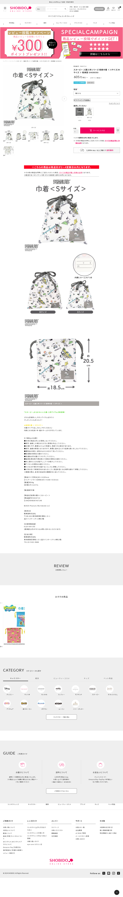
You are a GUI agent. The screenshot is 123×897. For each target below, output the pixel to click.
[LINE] (108, 892)
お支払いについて (9, 849)
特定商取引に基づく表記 (108, 852)
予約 (71, 7)
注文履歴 (54, 855)
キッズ (95, 25)
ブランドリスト (78, 25)
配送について (7, 852)
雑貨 (44, 25)
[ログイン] (108, 8)
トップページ (6, 65)
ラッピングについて (114, 107)
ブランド (83, 823)
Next (64, 103)
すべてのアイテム (38, 18)
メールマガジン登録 (82, 855)
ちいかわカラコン (82, 9)
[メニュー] (5, 9)
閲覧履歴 (54, 852)
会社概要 (79, 849)
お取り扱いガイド (33, 860)
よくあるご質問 (81, 852)
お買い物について (9, 846)
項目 (75, 93)
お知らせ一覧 (80, 846)
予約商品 (11, 25)
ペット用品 (111, 25)
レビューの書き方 (9, 872)
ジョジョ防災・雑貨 (83, 7)
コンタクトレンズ (84, 18)
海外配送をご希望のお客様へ (13, 869)
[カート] (119, 8)
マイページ (55, 846)
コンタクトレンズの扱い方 (36, 852)
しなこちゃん (73, 9)
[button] (1, 607)
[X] (103, 892)
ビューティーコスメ (61, 25)
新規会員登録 (99, 9)
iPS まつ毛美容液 (74, 11)
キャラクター (28, 25)
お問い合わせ (80, 858)
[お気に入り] (113, 8)
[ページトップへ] (116, 892)
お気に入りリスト (57, 849)
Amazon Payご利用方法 (12, 866)
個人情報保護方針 (106, 849)
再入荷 (76, 7)
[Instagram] (113, 892)
